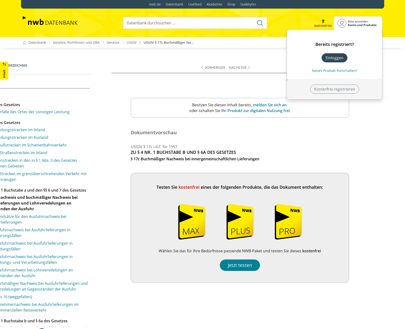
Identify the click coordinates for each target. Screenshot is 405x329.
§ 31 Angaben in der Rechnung (54, 311)
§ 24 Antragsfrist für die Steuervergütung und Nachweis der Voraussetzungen (67, 237)
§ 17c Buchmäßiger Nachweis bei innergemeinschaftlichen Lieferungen (60, 86)
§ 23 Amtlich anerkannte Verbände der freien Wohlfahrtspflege (67, 213)
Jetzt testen (273, 265)
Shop (231, 4)
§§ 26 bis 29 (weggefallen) (49, 276)
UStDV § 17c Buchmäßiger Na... (169, 42)
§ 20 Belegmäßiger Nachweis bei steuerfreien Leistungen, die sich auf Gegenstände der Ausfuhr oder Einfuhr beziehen (71, 144)
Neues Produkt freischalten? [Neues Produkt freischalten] (334, 70)
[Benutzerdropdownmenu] (358, 23)
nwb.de (155, 4)
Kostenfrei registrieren (334, 89)
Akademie (214, 4)
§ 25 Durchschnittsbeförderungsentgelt (62, 258)
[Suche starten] (260, 23)
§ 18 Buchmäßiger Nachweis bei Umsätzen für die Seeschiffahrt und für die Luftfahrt (71, 110)
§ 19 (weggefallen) (42, 131)
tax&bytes (248, 4)
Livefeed (195, 4)
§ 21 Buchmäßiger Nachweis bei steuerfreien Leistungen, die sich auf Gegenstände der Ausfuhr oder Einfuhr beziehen (71, 163)
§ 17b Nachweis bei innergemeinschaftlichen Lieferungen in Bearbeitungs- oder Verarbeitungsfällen (66, 70)
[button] (323, 23)
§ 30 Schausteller (42, 294)
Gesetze (113, 42)
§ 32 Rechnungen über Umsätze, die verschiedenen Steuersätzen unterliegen (73, 322)
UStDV (131, 42)
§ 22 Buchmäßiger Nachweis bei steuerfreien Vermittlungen (67, 189)
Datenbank (174, 4)
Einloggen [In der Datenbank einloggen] (334, 57)
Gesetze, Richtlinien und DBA (76, 42)
